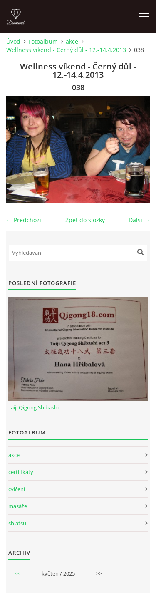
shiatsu (17, 523)
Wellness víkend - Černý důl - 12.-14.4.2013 (66, 50)
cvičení (16, 489)
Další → (139, 220)
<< (17, 573)
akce (72, 41)
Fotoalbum (43, 41)
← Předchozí (23, 220)
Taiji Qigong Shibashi (33, 407)
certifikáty (20, 472)
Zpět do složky (85, 220)
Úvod (13, 41)
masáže (17, 506)
